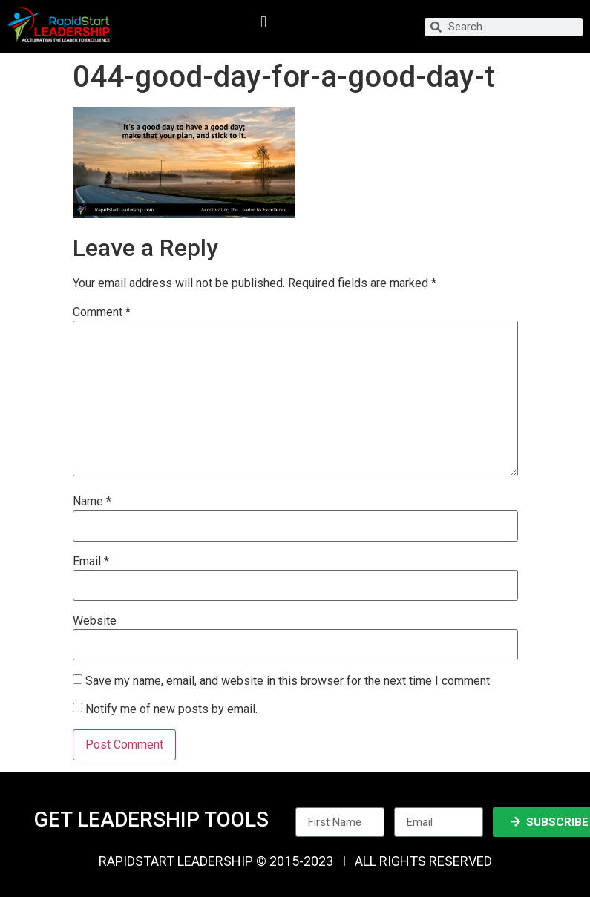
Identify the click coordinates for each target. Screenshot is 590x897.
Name (92, 501)
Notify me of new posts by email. (171, 709)
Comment (102, 312)
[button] (263, 22)
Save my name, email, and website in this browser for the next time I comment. (288, 681)
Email (91, 562)
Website (95, 621)
